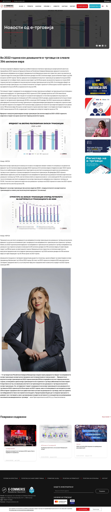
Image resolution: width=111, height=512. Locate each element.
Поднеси (102, 491)
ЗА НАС (22, 6)
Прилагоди (96, 509)
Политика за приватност (71, 478)
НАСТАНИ (64, 6)
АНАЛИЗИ (38, 6)
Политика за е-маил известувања (32, 478)
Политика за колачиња (91, 478)
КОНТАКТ (72, 6)
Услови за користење (10, 478)
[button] (106, 6)
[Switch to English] (102, 6)
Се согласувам (83, 509)
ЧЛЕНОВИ (47, 6)
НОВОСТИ (56, 6)
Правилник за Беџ (53, 478)
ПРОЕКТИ (30, 6)
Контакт (105, 478)
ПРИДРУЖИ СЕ (82, 6)
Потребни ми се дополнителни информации (21, 510)
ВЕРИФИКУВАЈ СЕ (95, 6)
